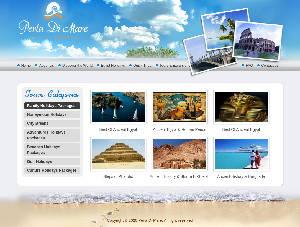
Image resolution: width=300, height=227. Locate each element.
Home (26, 65)
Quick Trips (142, 65)
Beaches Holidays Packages (43, 150)
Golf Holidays (39, 161)
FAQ (249, 65)
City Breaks (37, 123)
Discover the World (77, 65)
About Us (46, 65)
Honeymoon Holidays (47, 114)
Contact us (269, 65)
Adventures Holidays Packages (46, 135)
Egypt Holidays (113, 65)
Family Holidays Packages (51, 105)
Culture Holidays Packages (52, 170)
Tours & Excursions (175, 65)
